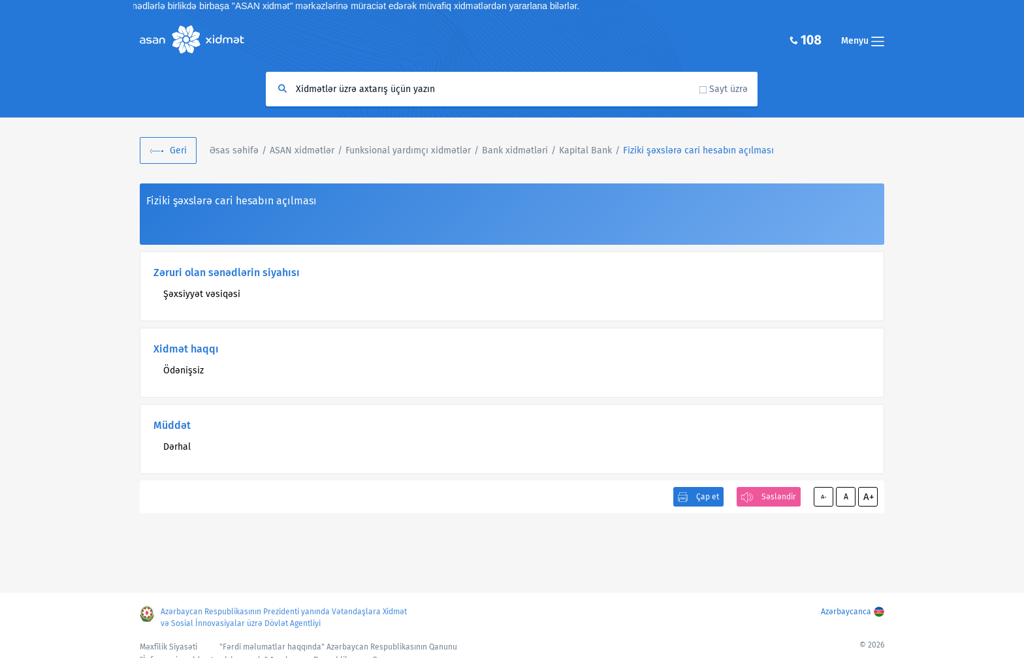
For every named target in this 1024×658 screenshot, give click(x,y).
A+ (868, 497)
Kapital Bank (585, 150)
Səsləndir (778, 496)
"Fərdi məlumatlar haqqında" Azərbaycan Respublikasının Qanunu (338, 646)
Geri (178, 150)
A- (824, 497)
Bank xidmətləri (515, 150)
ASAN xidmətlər (302, 150)
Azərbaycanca (846, 611)
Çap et (707, 496)
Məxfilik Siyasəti (168, 646)
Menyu (862, 40)
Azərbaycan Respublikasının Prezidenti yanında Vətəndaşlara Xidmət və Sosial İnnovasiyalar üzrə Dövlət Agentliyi (284, 617)
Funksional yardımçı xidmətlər (408, 150)
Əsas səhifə (234, 150)
